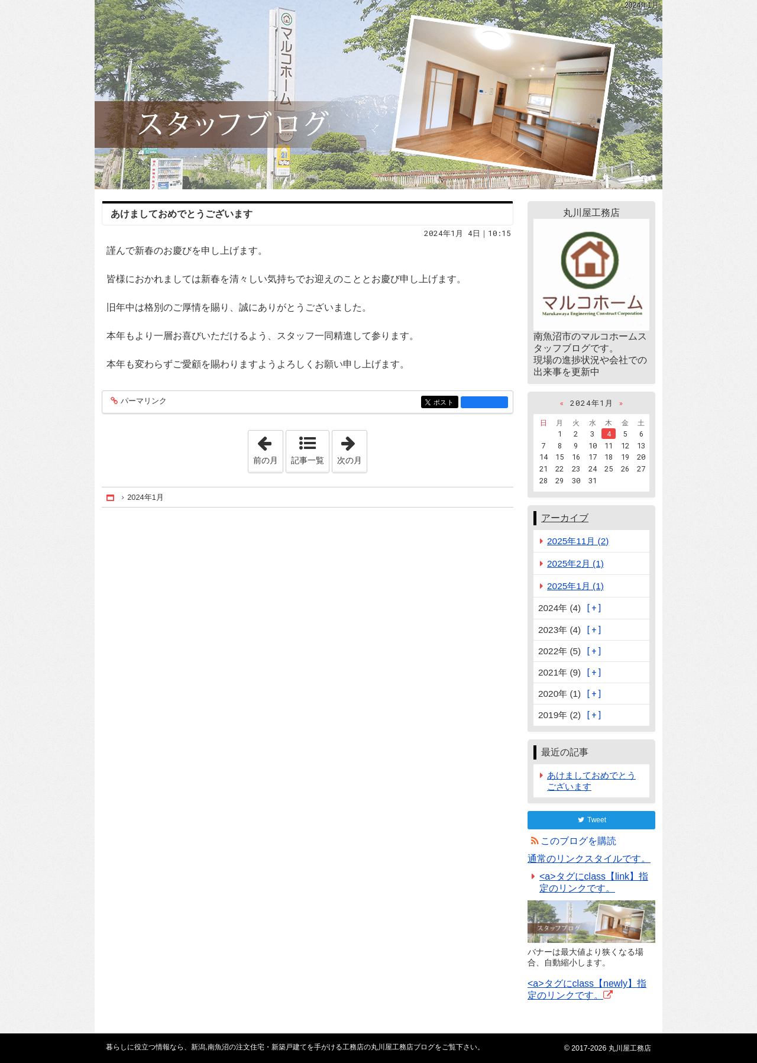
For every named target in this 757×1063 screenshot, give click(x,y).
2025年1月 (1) (575, 586)
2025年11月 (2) (578, 541)
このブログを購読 (578, 841)
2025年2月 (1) (575, 563)
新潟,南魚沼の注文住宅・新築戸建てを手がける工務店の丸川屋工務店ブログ (378, 94)
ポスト (445, 403)
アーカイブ (564, 518)
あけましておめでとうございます (182, 214)
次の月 (352, 448)
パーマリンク (143, 401)
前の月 (268, 448)
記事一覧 (307, 460)
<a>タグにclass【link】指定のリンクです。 (593, 882)
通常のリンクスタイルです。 (589, 859)
